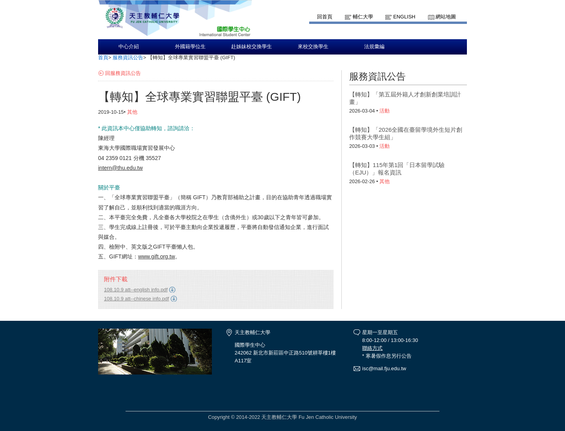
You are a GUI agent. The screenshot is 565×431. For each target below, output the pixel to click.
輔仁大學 (363, 17)
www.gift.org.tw (156, 256)
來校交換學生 (313, 46)
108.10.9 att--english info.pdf (136, 290)
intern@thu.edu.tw (120, 168)
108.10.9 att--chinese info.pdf (136, 299)
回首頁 (324, 17)
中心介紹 (128, 46)
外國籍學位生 (190, 46)
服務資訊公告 (128, 57)
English (404, 17)
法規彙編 (374, 46)
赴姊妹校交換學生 (251, 46)
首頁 (103, 57)
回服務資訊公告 (123, 73)
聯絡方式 (372, 348)
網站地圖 (446, 17)
